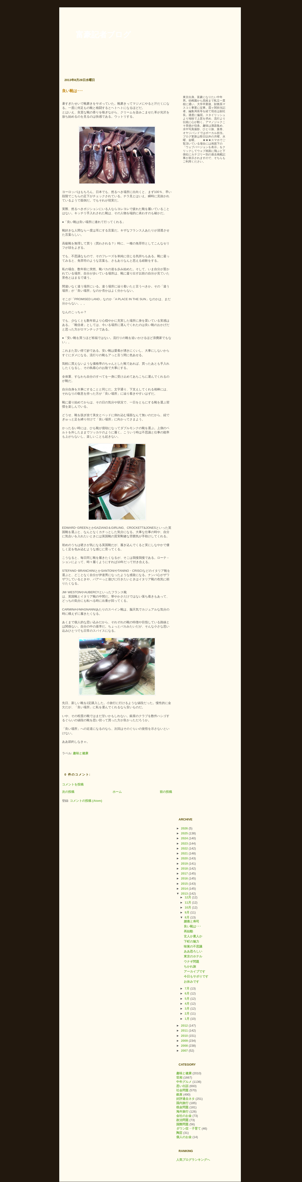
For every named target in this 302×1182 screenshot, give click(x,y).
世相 (179, 1077)
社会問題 (182, 1090)
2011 (185, 1030)
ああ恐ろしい (193, 951)
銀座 (179, 1094)
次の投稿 (68, 792)
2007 (185, 1050)
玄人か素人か (193, 936)
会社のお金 (184, 1116)
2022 (185, 848)
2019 (185, 863)
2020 (185, 858)
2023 (185, 843)
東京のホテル (193, 956)
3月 (187, 1008)
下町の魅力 (191, 941)
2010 (185, 1035)
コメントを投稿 (73, 784)
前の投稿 (166, 792)
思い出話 (182, 1086)
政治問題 (182, 1120)
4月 (187, 1003)
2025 (185, 833)
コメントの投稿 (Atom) (86, 800)
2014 (185, 888)
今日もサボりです (196, 976)
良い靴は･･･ (72, 91)
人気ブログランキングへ (193, 1159)
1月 (187, 1018)
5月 (187, 998)
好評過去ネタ (185, 1099)
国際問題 (182, 1124)
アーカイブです (194, 971)
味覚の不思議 (193, 946)
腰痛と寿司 (191, 921)
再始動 (188, 931)
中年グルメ (184, 1082)
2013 (185, 893)
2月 (187, 1013)
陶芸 (179, 1133)
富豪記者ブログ (103, 34)
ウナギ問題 (191, 961)
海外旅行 (182, 1111)
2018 (185, 868)
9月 (187, 912)
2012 (185, 1025)
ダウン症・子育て (188, 1128)
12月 (188, 897)
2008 (185, 1045)
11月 (188, 902)
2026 (185, 828)
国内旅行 (182, 1103)
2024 (185, 838)
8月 (187, 917)
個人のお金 (184, 1137)
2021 (185, 853)
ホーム (117, 792)
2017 (185, 873)
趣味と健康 (80, 753)
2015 (185, 883)
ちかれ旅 (190, 966)
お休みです (191, 981)
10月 (188, 907)
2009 (185, 1040)
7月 (187, 988)
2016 (185, 878)
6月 (187, 993)
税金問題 (182, 1107)
